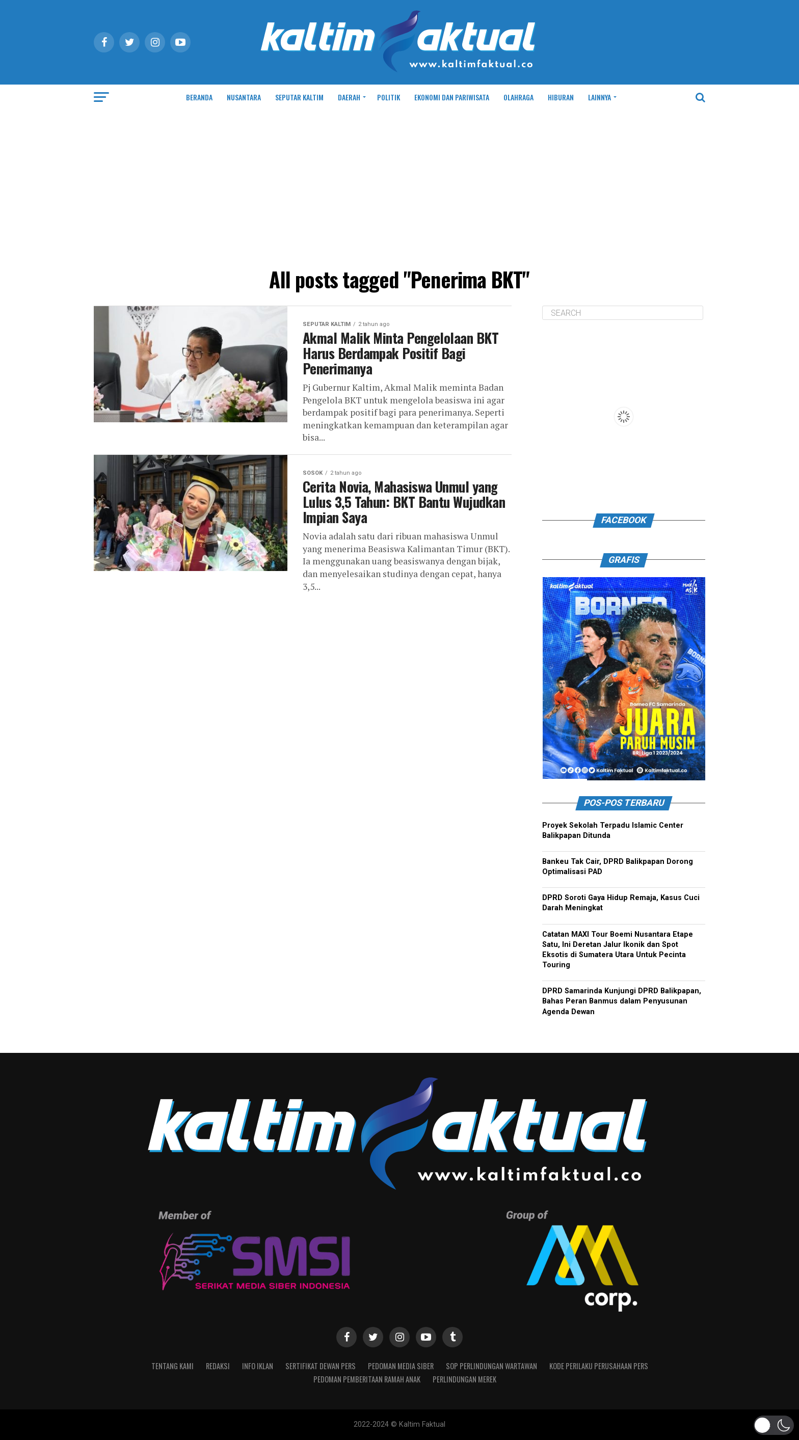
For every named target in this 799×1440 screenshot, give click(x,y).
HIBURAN (561, 97)
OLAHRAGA (518, 97)
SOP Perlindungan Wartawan (491, 1366)
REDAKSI (218, 1366)
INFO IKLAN (257, 1366)
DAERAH (349, 97)
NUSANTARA (244, 97)
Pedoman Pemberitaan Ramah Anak (366, 1379)
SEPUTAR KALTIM (299, 97)
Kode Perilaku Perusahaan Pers (598, 1366)
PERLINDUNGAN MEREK (464, 1379)
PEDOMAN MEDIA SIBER (401, 1366)
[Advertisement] (399, 186)
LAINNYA (599, 97)
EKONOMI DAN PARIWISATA (451, 97)
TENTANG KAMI (172, 1366)
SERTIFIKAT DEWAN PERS (320, 1366)
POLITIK (388, 97)
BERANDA (199, 97)
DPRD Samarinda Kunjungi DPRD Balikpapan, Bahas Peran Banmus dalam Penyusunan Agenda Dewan (621, 1001)
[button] (774, 1425)
